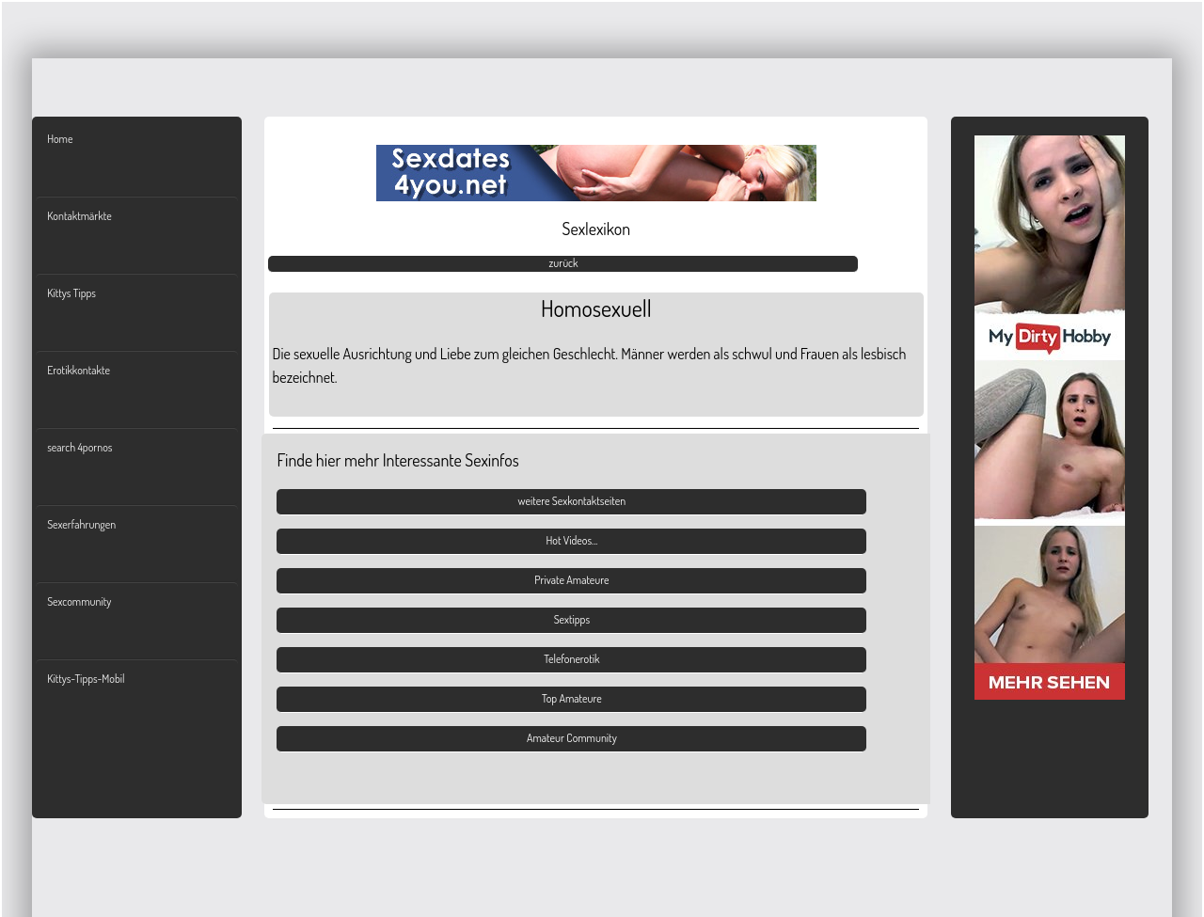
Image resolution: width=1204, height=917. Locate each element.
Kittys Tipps (71, 293)
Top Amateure (572, 698)
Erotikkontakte (78, 370)
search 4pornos (79, 447)
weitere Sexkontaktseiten (572, 501)
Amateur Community (572, 738)
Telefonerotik (571, 659)
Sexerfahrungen (81, 524)
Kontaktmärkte (79, 216)
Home (59, 139)
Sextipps (572, 619)
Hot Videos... (571, 540)
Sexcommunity (79, 601)
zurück (563, 263)
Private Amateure (571, 580)
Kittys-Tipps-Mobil (85, 679)
